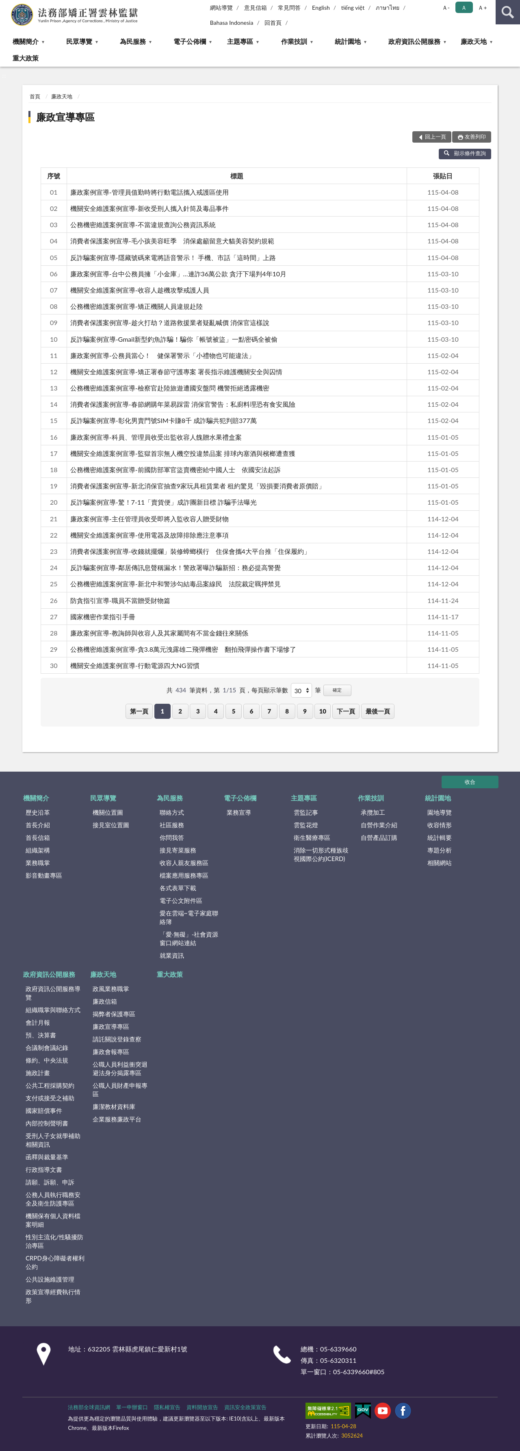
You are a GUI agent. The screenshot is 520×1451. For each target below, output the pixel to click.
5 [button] (234, 711)
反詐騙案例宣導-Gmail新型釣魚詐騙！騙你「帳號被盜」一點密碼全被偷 (173, 339)
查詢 (508, 12)
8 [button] (287, 711)
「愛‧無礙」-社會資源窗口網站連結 (189, 938)
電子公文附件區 (181, 900)
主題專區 (240, 41)
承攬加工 (373, 812)
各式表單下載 (178, 887)
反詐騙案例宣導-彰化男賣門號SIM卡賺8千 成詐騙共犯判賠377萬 (163, 420)
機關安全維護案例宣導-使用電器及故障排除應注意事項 (149, 535)
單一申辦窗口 (132, 1407)
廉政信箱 (105, 1001)
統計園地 (348, 41)
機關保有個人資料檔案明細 (53, 1220)
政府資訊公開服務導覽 (53, 993)
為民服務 (133, 41)
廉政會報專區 (111, 1051)
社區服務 (172, 825)
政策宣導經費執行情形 (53, 1296)
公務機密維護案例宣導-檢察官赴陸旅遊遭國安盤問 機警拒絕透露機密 (169, 388)
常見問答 (289, 7)
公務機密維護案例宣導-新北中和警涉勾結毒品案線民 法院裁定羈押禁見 (175, 584)
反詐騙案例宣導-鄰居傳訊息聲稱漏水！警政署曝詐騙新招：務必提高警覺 (175, 567)
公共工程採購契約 (50, 1085)
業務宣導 (239, 812)
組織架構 (38, 850)
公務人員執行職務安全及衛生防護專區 (53, 1199)
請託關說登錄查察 (117, 1039)
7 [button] (269, 711)
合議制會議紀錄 (47, 1047)
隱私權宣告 (167, 1407)
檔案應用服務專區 (184, 875)
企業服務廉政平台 (117, 1119)
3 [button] (198, 711)
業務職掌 (38, 862)
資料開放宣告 (202, 1407)
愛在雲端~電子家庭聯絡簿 (189, 917)
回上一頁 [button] (435, 136)
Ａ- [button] (446, 7)
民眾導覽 (79, 41)
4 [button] (216, 711)
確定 (337, 689)
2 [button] (180, 711)
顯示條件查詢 (465, 153)
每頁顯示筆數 (269, 690)
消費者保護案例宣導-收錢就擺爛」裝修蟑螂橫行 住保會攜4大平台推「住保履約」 (190, 551)
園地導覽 (439, 812)
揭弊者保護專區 (114, 1013)
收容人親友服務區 (184, 862)
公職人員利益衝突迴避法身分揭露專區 (120, 1068)
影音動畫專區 (44, 875)
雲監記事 (306, 812)
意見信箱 (255, 7)
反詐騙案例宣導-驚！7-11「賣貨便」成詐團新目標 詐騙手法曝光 (163, 502)
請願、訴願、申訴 (50, 1182)
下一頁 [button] (346, 711)
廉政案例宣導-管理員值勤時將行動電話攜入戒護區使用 (149, 192)
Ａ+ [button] (482, 7)
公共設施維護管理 (50, 1279)
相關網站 (439, 862)
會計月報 (38, 1022)
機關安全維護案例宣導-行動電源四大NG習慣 (134, 665)
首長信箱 (38, 837)
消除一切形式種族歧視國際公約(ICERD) (321, 854)
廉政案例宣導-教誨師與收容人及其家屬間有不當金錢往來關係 (159, 633)
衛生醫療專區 (312, 837)
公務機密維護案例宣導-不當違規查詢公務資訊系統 (143, 224)
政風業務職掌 (111, 988)
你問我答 (172, 837)
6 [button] (252, 711)
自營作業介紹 (379, 825)
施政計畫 (38, 1072)
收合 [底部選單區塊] (470, 782)
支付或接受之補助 (50, 1098)
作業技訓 (294, 41)
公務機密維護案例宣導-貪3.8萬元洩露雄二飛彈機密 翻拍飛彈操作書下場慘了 (183, 649)
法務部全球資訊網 (89, 1407)
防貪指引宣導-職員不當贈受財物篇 (120, 600)
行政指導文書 (44, 1169)
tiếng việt (353, 7)
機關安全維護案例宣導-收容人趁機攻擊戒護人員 (139, 290)
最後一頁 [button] (378, 711)
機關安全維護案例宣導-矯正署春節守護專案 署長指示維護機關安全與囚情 (176, 371)
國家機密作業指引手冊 (102, 616)
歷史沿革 (38, 812)
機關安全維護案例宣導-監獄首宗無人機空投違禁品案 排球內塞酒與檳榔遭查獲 (182, 453)
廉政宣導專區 (65, 117)
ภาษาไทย (387, 7)
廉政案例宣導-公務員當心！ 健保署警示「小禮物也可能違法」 (162, 355)
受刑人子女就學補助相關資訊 (53, 1140)
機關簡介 (26, 41)
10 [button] (322, 711)
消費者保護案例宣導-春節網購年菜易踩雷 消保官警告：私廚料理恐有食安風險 (182, 404)
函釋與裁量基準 (47, 1156)
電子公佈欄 (189, 41)
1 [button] (162, 711)
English (321, 7)
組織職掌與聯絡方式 (53, 1009)
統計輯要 (439, 837)
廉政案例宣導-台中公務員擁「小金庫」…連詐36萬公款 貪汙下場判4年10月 (178, 274)
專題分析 (439, 850)
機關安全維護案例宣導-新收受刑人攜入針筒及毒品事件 (149, 208)
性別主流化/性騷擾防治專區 (54, 1241)
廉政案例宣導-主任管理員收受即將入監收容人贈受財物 (149, 519)
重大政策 (26, 58)
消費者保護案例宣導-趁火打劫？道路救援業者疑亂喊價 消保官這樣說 (169, 322)
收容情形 (439, 825)
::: (6, 6)
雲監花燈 (306, 825)
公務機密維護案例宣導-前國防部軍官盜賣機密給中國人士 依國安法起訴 (175, 469)
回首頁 (273, 22)
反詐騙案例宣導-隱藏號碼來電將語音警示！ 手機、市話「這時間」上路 (173, 257)
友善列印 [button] (475, 136)
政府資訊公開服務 (414, 41)
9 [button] (305, 711)
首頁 (35, 96)
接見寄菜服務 (178, 850)
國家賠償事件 (44, 1110)
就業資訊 (172, 955)
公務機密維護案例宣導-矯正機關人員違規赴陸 (136, 306)
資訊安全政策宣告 (245, 1407)
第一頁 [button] (139, 711)
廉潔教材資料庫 (114, 1106)
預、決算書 (41, 1035)
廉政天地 (474, 41)
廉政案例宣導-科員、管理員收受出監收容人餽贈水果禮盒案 (156, 437)
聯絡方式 (172, 812)
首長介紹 (38, 825)
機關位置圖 (108, 812)
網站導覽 (221, 7)
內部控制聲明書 (47, 1123)
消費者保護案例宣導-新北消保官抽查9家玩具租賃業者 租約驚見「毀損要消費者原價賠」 (197, 486)
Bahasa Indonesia (232, 22)
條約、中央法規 (47, 1060)
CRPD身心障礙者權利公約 (55, 1262)
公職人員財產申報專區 (120, 1089)
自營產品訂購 (379, 837)
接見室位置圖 (111, 825)
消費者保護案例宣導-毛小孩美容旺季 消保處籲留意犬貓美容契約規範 (172, 241)
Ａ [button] (464, 7)
